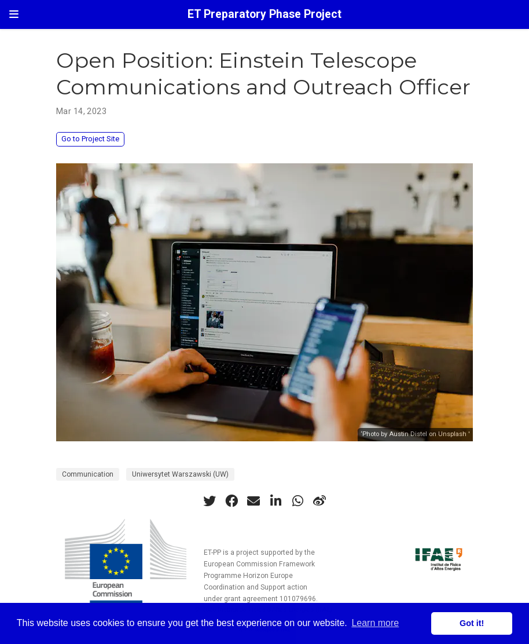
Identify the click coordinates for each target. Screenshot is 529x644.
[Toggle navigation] (14, 14)
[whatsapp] (297, 501)
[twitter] (209, 501)
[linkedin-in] (275, 501)
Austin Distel (408, 434)
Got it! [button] (472, 623)
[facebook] (231, 501)
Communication (87, 474)
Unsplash (452, 434)
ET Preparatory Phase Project (264, 14)
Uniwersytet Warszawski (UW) (180, 474)
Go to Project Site (90, 138)
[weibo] (319, 501)
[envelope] (253, 501)
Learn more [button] (375, 623)
